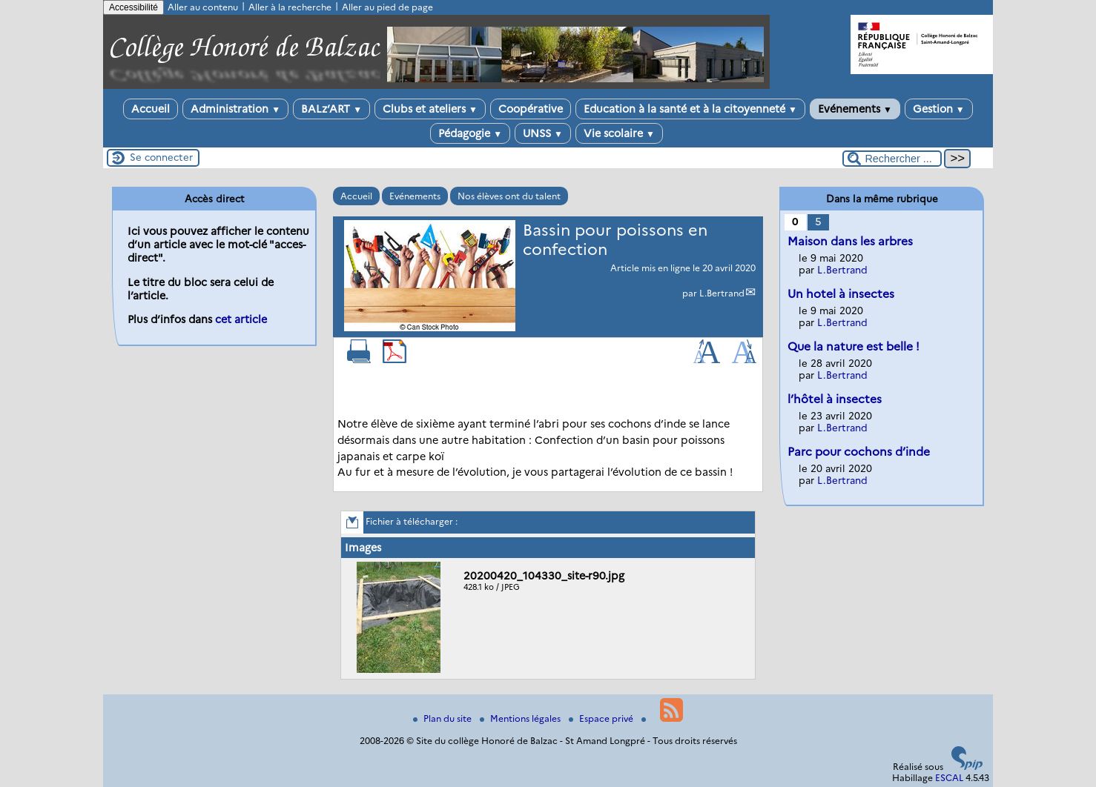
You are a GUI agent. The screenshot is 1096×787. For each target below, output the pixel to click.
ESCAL (949, 777)
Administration (235, 109)
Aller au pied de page (387, 7)
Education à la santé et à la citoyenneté (690, 109)
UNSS (543, 133)
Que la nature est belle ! (854, 346)
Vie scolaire (619, 133)
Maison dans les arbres (850, 241)
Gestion (939, 109)
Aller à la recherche (289, 7)
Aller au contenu (203, 7)
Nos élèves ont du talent (509, 196)
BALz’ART (331, 109)
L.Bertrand (722, 293)
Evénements (855, 109)
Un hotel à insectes (841, 294)
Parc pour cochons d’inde (859, 452)
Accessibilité (133, 7)
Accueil (150, 109)
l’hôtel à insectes (835, 399)
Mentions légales (521, 718)
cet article (241, 319)
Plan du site (443, 718)
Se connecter (161, 157)
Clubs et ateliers (430, 109)
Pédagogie (470, 133)
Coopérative (530, 109)
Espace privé (602, 718)
